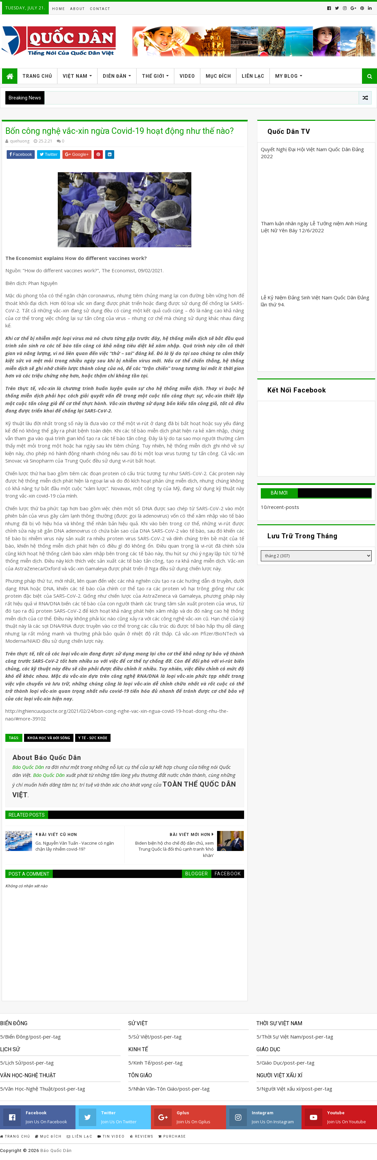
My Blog (286, 76)
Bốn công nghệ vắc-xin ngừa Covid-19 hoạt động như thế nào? (119, 131)
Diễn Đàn (115, 76)
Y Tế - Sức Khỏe (92, 738)
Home (58, 9)
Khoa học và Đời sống (48, 738)
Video (187, 76)
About (77, 9)
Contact (100, 9)
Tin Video (111, 1136)
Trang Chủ (37, 76)
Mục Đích (218, 76)
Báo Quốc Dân (28, 767)
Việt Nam (75, 76)
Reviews (141, 1136)
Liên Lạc (253, 76)
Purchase (172, 1136)
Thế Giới (153, 76)
